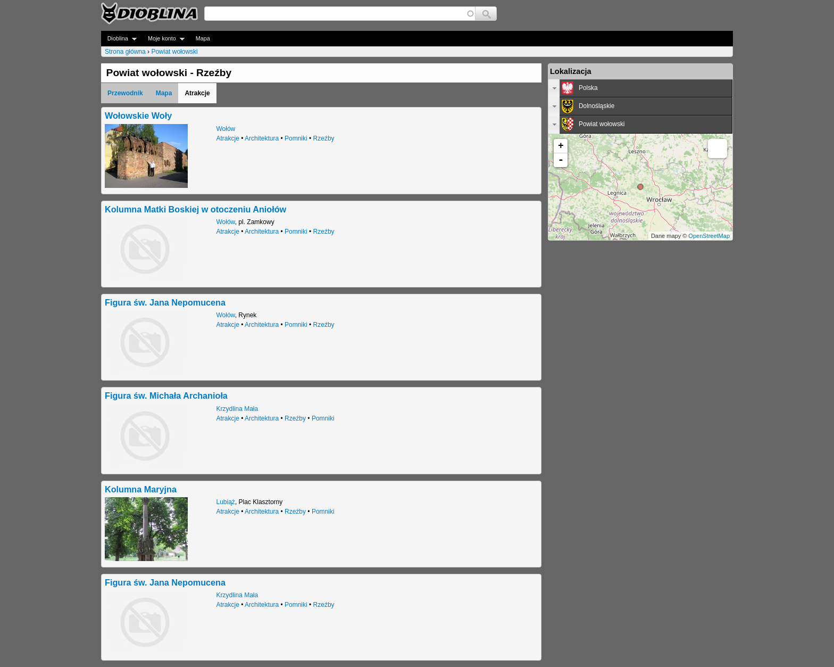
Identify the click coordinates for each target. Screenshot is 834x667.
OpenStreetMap (709, 236)
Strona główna (125, 51)
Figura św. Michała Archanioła (166, 395)
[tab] (640, 88)
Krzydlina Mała (237, 409)
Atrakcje (227, 138)
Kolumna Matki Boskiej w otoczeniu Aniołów (195, 209)
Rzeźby (324, 138)
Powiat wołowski (174, 51)
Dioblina (119, 38)
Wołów (226, 129)
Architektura (262, 138)
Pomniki (296, 138)
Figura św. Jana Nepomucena (165, 302)
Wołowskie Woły (138, 115)
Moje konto (163, 38)
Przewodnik (125, 93)
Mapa (203, 38)
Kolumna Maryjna (141, 489)
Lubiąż (225, 502)
